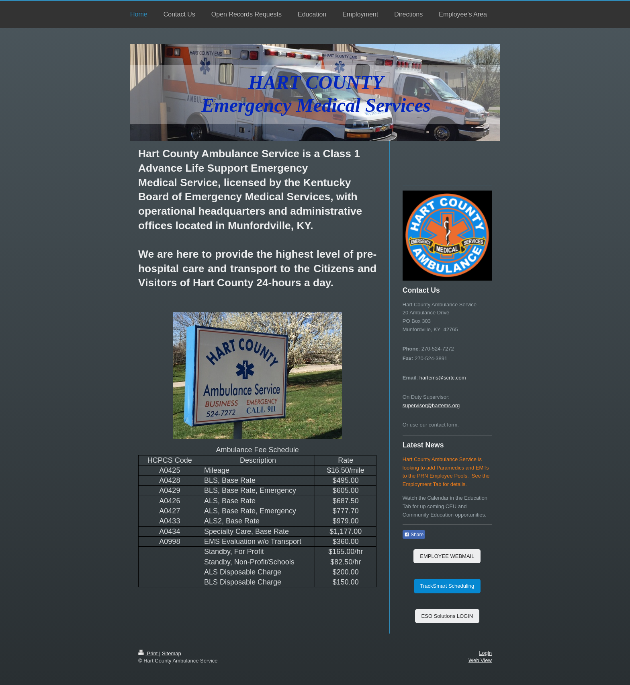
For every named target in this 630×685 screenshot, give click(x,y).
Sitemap (171, 653)
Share (413, 534)
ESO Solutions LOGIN (447, 616)
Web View (480, 660)
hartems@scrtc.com (442, 378)
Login (485, 653)
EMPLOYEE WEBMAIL (447, 556)
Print (148, 653)
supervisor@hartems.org (431, 405)
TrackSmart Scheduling (447, 586)
